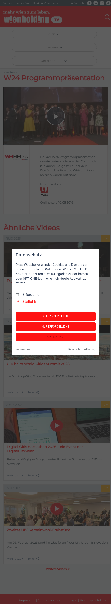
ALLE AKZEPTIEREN (55, 316)
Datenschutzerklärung (82, 349)
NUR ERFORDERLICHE (56, 326)
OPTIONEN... (55, 336)
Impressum (23, 349)
